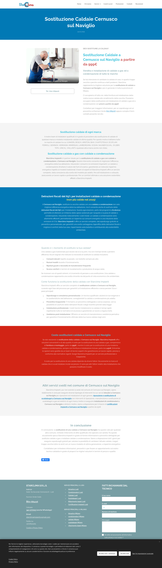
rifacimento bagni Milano (77, 526)
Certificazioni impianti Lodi (78, 504)
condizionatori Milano (76, 516)
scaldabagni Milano (75, 523)
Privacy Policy (13, 562)
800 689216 (111, 111)
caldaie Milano (73, 519)
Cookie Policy (13, 559)
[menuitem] (123, 4)
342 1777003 (31, 510)
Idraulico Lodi (73, 489)
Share (45, 460)
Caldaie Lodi (73, 495)
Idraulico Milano (74, 513)
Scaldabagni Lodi (74, 498)
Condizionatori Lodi (75, 492)
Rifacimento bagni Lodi (76, 501)
